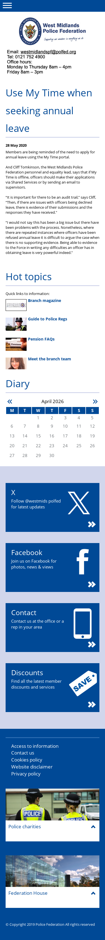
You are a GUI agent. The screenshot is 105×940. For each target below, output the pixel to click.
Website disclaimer (32, 766)
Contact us (22, 752)
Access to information (35, 746)
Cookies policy (26, 759)
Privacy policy (26, 773)
